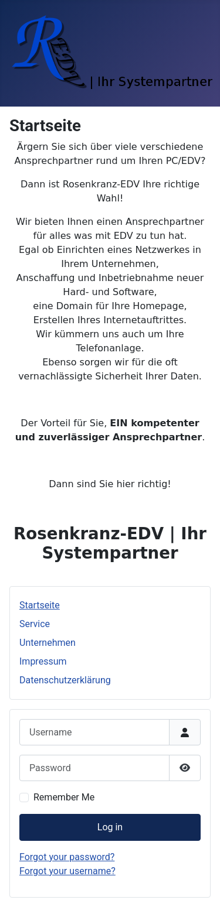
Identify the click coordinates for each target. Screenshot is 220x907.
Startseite (39, 605)
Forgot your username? (67, 871)
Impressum (43, 661)
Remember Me (63, 797)
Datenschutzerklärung (65, 680)
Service (34, 623)
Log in (110, 827)
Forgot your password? (66, 856)
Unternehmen (47, 642)
